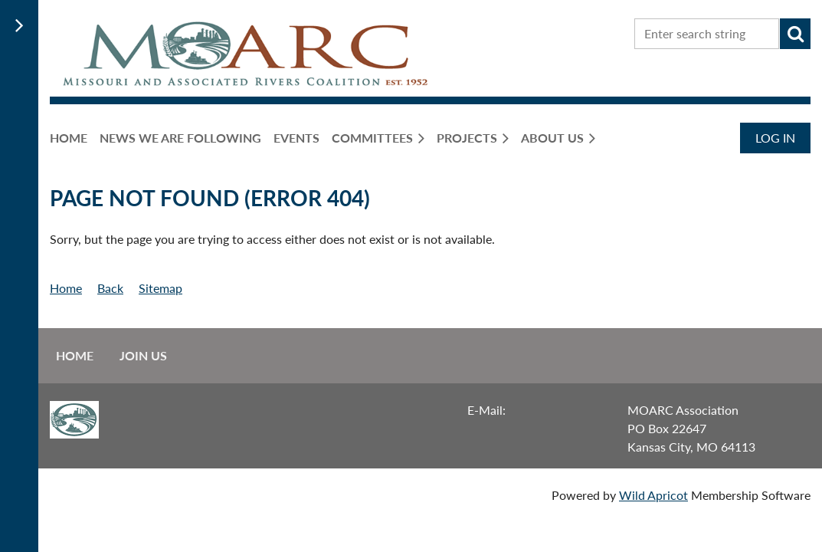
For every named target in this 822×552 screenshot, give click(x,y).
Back (110, 288)
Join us (143, 355)
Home (66, 288)
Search (795, 33)
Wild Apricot (653, 495)
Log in (775, 137)
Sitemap (160, 288)
